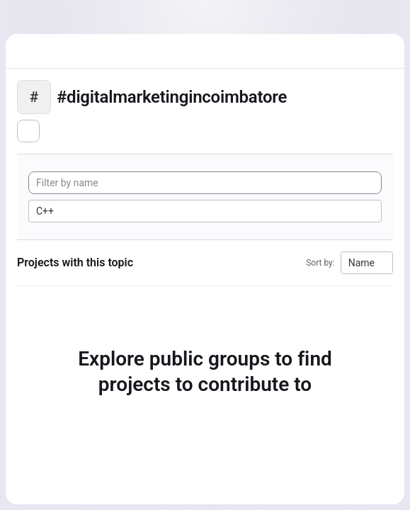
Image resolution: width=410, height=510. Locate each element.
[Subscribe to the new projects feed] (28, 131)
